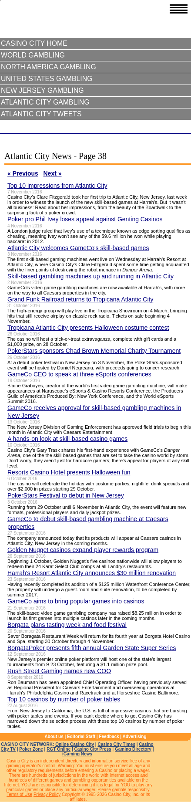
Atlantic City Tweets (41, 114)
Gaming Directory (133, 749)
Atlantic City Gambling (45, 102)
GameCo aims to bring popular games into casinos (75, 601)
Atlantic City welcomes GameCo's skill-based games (78, 247)
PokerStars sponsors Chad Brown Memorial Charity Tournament (94, 350)
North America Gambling (48, 67)
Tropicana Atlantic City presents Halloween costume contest (88, 327)
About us (53, 736)
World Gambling (33, 55)
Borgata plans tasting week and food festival (67, 624)
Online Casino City (74, 744)
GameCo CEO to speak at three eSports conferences (79, 374)
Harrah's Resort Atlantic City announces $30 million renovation (91, 572)
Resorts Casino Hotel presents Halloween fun (68, 472)
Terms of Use (19, 794)
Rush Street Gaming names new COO (59, 670)
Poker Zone (31, 749)
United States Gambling (46, 78)
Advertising (135, 736)
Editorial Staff (81, 736)
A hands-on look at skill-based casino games (67, 438)
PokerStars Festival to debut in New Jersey (65, 495)
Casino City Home (34, 43)
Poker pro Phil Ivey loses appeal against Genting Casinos (84, 219)
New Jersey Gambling (42, 90)
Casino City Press (92, 749)
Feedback (109, 736)
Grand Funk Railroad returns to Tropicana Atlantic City (80, 299)
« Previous (22, 173)
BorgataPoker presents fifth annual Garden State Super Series (91, 647)
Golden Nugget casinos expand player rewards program (82, 549)
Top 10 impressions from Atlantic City (57, 185)
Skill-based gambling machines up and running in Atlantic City (90, 276)
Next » (53, 173)
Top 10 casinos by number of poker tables (63, 699)
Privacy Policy (47, 794)
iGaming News (77, 754)
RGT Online (58, 749)
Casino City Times (116, 744)
